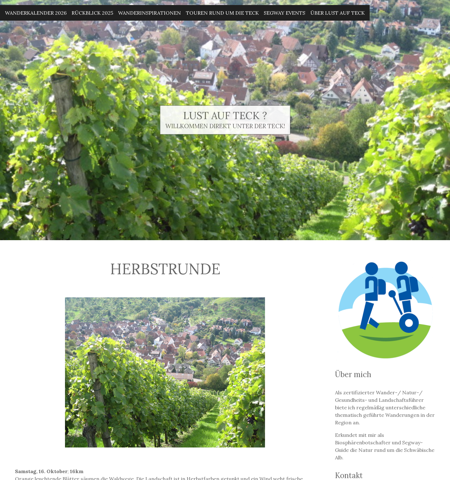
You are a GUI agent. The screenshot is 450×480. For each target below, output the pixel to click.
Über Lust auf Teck (337, 13)
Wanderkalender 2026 (36, 13)
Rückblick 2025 (92, 13)
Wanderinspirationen (149, 13)
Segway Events (284, 13)
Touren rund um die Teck (222, 13)
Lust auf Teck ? (225, 115)
